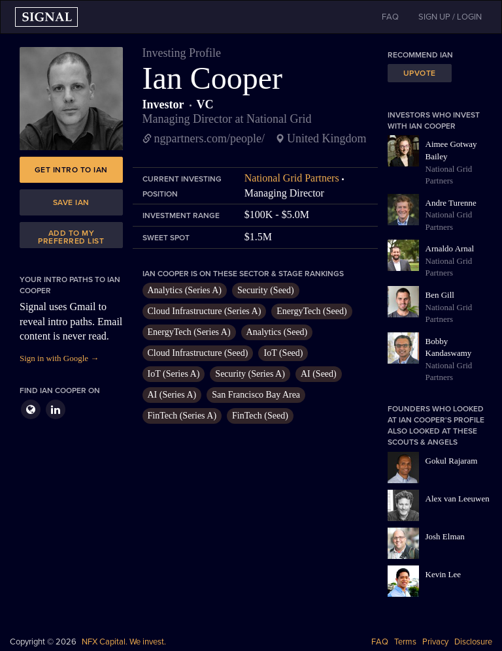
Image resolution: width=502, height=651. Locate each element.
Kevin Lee (443, 574)
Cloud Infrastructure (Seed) (198, 353)
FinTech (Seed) (260, 416)
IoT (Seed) (283, 353)
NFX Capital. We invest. (124, 642)
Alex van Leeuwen (458, 498)
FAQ (379, 642)
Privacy (435, 642)
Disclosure (473, 642)
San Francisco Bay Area (256, 395)
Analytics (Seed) (277, 332)
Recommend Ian (420, 54)
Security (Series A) (250, 374)
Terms (405, 642)
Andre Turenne (451, 203)
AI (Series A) (172, 395)
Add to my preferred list (71, 237)
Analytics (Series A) (185, 290)
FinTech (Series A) (182, 416)
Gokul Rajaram (452, 461)
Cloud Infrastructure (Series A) (204, 311)
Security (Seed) (265, 290)
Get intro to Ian (71, 169)
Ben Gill (440, 295)
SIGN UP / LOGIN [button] (450, 17)
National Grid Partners (291, 177)
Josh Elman (445, 536)
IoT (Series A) (174, 374)
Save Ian (71, 202)
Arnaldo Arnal (450, 248)
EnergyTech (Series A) (189, 332)
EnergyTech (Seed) (311, 311)
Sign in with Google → (59, 358)
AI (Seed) (319, 374)
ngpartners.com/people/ (209, 138)
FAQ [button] (390, 17)
